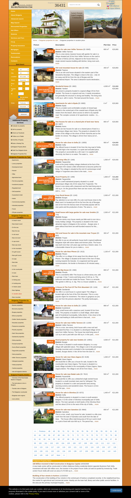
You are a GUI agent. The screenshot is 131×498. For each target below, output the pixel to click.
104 (63, 443)
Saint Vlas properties (18, 333)
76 (97, 435)
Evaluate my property (18, 126)
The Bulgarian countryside (19, 392)
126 (103, 447)
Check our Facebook (17, 133)
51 (63, 431)
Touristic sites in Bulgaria (19, 388)
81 (35, 439)
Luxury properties (17, 163)
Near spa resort (16, 245)
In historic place (16, 286)
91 (82, 439)
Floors (13, 80)
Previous (42, 431)
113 (113, 443)
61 (111, 431)
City (12, 73)
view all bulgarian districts (19, 371)
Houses (14, 170)
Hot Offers (14, 30)
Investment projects (17, 184)
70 (68, 435)
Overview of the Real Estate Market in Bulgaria (19, 378)
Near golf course (17, 255)
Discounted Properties (19, 26)
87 (63, 439)
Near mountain (16, 297)
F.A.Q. (13, 42)
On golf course (16, 252)
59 (102, 431)
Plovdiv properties (17, 329)
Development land (17, 167)
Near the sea (15, 231)
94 (97, 439)
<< (35, 431)
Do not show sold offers (23, 98)
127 (109, 447)
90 (78, 439)
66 (49, 435)
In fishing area (16, 279)
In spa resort (15, 241)
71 (73, 435)
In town (14, 273)
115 (41, 447)
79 (111, 435)
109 (91, 443)
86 (59, 439)
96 (106, 439)
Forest (14, 209)
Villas (13, 174)
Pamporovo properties (18, 326)
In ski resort (15, 234)
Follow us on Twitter (17, 136)
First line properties (17, 181)
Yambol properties (17, 368)
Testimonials (15, 53)
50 (59, 431)
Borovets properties (17, 309)
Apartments (15, 160)
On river (14, 266)
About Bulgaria (16, 15)
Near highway (16, 290)
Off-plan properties (17, 212)
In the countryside (17, 269)
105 (68, 443)
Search (24, 110)
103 (57, 443)
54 (78, 431)
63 (35, 435)
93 (92, 439)
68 (59, 435)
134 (63, 451)
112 (108, 443)
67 (54, 435)
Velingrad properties (18, 361)
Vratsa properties (17, 364)
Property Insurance (18, 46)
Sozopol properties (17, 343)
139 (92, 451)
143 (114, 451)
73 (82, 435)
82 (40, 439)
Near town (15, 276)
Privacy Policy (34, 494)
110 (96, 443)
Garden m (13, 89)
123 (86, 447)
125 (97, 447)
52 (68, 431)
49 (54, 431)
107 (80, 443)
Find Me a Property (17, 140)
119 (63, 447)
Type (12, 69)
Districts (14, 34)
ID (11, 93)
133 (58, 451)
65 (44, 435)
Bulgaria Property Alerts (18, 146)
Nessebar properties (18, 322)
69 (63, 435)
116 (46, 447)
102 (51, 443)
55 (82, 431)
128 (114, 447)
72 (78, 435)
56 (87, 431)
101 (46, 443)
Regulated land (16, 188)
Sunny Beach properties (19, 347)
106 (74, 443)
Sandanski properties (18, 336)
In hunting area (16, 283)
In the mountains (17, 248)
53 (73, 431)
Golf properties (16, 191)
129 (35, 451)
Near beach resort (17, 224)
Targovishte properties (18, 350)
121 (75, 447)
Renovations (15, 57)
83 (44, 439)
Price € (12, 84)
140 (97, 451)
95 (102, 439)
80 (116, 435)
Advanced (24, 114)
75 (92, 435)
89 (73, 439)
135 (69, 451)
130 (41, 451)
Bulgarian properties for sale (57, 3)
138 (86, 451)
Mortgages (15, 49)
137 (80, 451)
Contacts (14, 61)
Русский (113, 6)
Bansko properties (17, 305)
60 (106, 431)
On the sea (15, 227)
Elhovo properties (17, 315)
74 (87, 435)
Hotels (14, 198)
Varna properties (17, 354)
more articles (15, 399)
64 (40, 435)
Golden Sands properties (19, 319)
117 (52, 447)
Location (14, 76)
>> (64, 455)
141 (103, 451)
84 (49, 439)
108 (85, 443)
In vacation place (17, 293)
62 (116, 431)
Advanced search (17, 19)
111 (102, 443)
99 (35, 443)
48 (49, 431)
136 (75, 451)
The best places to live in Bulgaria (18, 384)
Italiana (113, 8)
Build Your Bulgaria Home (19, 150)
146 (46, 455)
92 (87, 439)
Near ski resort (16, 238)
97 (111, 439)
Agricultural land (16, 177)
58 (97, 431)
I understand (116, 490)
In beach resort (16, 220)
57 (92, 431)
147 (52, 455)
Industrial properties (17, 205)
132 (52, 451)
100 (40, 443)
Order (13, 103)
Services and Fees (17, 38)
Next (58, 455)
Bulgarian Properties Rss (19, 154)
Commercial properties (18, 202)
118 (58, 447)
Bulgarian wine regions (18, 395)
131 (46, 451)
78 (106, 435)
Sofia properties (16, 340)
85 (54, 439)
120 (69, 447)
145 (41, 455)
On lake (14, 259)
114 (35, 447)
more (57, 63)
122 (80, 447)
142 (109, 451)
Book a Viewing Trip (17, 143)
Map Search (15, 23)
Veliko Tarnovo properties (19, 357)
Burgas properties (17, 312)
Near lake (15, 262)
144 (35, 455)
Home (13, 11)
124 (92, 447)
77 (102, 435)
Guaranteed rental (17, 195)
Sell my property (16, 129)
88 (68, 439)
